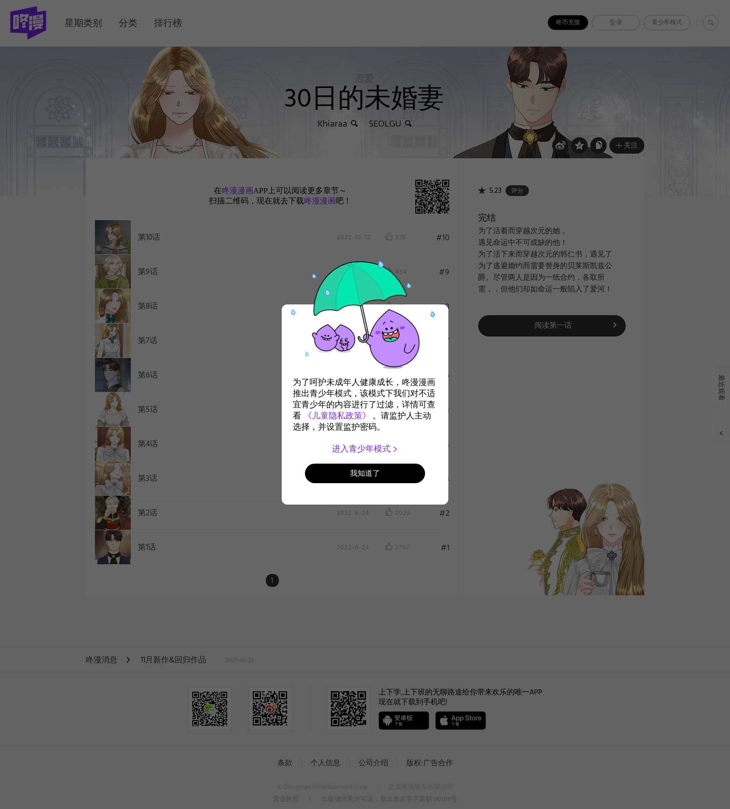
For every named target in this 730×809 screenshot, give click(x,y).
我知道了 (365, 473)
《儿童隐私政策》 (337, 415)
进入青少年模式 (365, 448)
